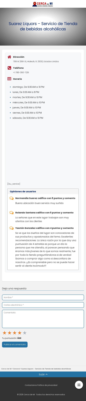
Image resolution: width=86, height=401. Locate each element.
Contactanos (31, 385)
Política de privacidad (47, 385)
